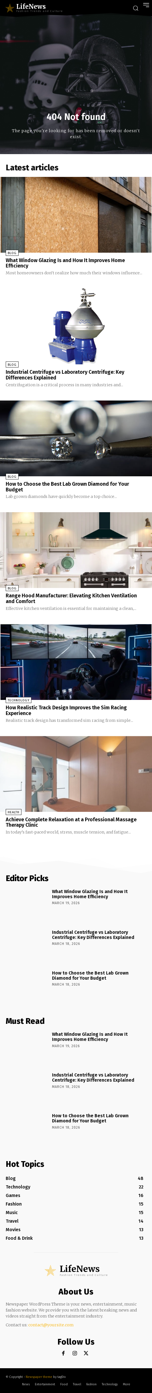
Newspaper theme (39, 1377)
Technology (18, 700)
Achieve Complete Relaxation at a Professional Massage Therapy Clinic (71, 822)
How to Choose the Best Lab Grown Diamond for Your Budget (67, 487)
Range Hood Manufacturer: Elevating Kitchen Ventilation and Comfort (71, 598)
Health (13, 812)
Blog (12, 253)
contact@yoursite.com (51, 1324)
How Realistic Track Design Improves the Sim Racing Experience (66, 710)
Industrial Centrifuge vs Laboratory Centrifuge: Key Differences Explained (65, 375)
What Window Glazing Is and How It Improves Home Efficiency (65, 263)
